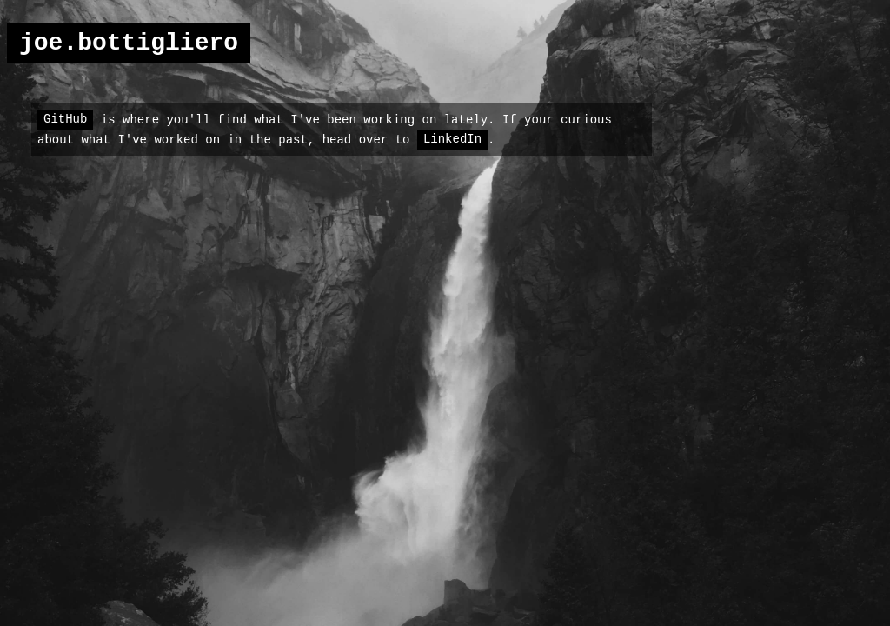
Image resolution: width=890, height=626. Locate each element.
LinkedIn (452, 139)
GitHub (65, 119)
